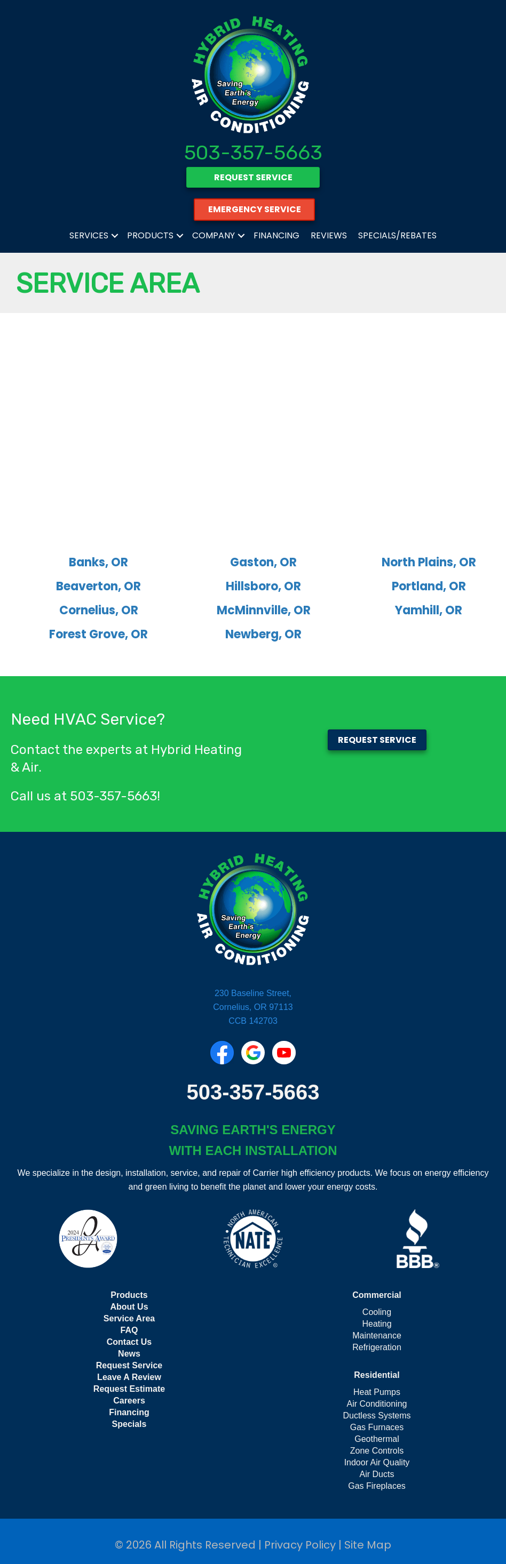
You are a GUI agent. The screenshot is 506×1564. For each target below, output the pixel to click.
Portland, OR (429, 586)
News (129, 1353)
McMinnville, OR (264, 610)
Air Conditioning (377, 1403)
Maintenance (376, 1335)
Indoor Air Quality (377, 1462)
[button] (114, 235)
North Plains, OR (429, 562)
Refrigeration (376, 1347)
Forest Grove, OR (98, 634)
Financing (276, 235)
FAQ (129, 1330)
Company (213, 235)
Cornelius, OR (98, 610)
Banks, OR (98, 562)
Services (88, 235)
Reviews (329, 235)
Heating (376, 1323)
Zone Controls (377, 1450)
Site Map (367, 1544)
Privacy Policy (300, 1544)
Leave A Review (129, 1377)
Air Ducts (377, 1474)
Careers (129, 1400)
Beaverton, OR (98, 586)
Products (150, 235)
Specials (129, 1424)
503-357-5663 (253, 152)
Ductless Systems (376, 1415)
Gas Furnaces (377, 1427)
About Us (129, 1306)
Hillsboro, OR (263, 586)
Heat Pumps (376, 1392)
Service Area (129, 1318)
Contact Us (129, 1341)
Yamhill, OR (428, 610)
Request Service (129, 1365)
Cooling (376, 1312)
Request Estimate (129, 1388)
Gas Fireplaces (377, 1485)
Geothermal (376, 1438)
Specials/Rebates (397, 235)
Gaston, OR (263, 562)
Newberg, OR (263, 634)
